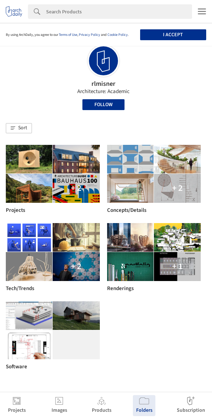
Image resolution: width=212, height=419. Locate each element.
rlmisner (103, 83)
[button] (19, 128)
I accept (173, 34)
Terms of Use (68, 34)
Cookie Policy (117, 34)
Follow (103, 104)
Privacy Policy (89, 34)
